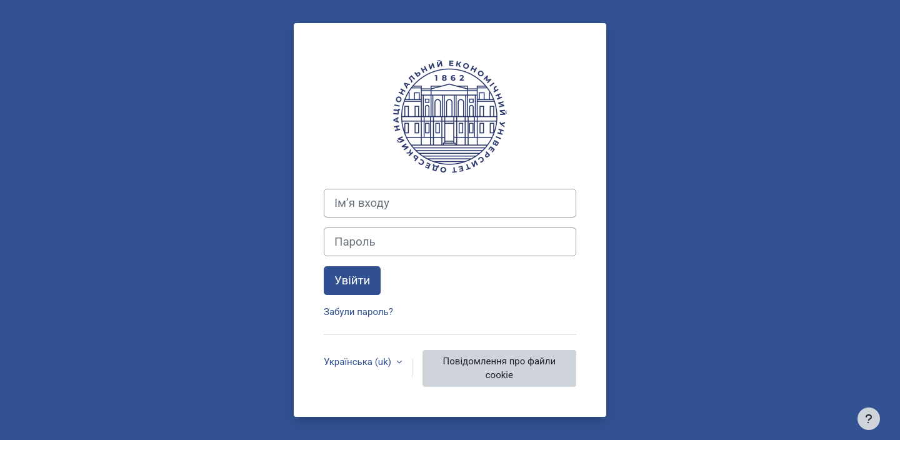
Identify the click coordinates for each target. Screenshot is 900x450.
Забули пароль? (358, 312)
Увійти (352, 281)
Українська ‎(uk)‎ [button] (359, 362)
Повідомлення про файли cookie (499, 368)
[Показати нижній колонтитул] (869, 419)
